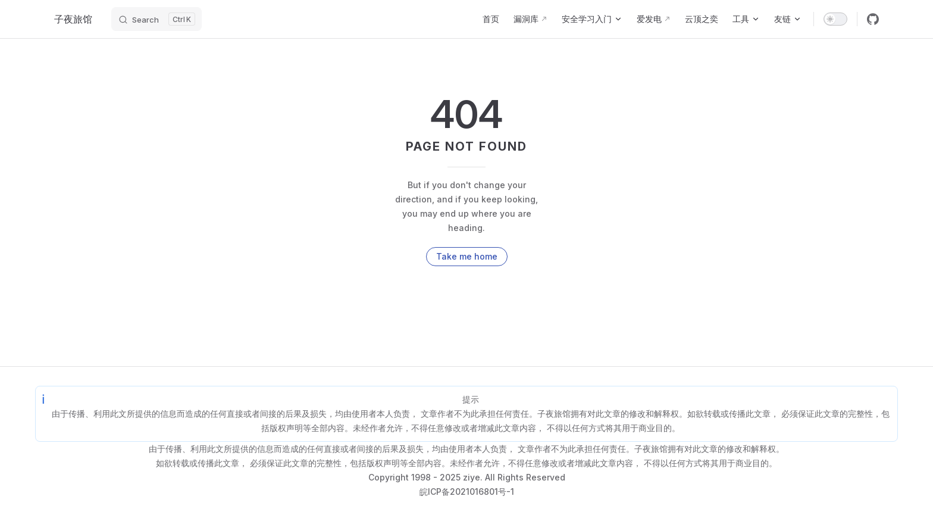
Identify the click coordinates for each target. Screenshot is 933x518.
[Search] (156, 19)
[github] (873, 19)
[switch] (835, 19)
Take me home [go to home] (466, 256)
